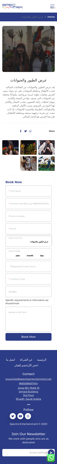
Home (51, 16)
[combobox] (42, 255)
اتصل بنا (10, 359)
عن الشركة (26, 359)
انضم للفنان (20, 365)
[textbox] (28, 266)
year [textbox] (18, 255)
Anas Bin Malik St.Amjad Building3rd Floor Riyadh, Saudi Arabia (28, 393)
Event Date (14, 251)
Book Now (28, 337)
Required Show (15, 238)
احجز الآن (32, 365)
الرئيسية (41, 359)
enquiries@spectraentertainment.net (28, 379)
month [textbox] (30, 255)
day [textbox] (42, 255)
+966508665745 (28, 383)
